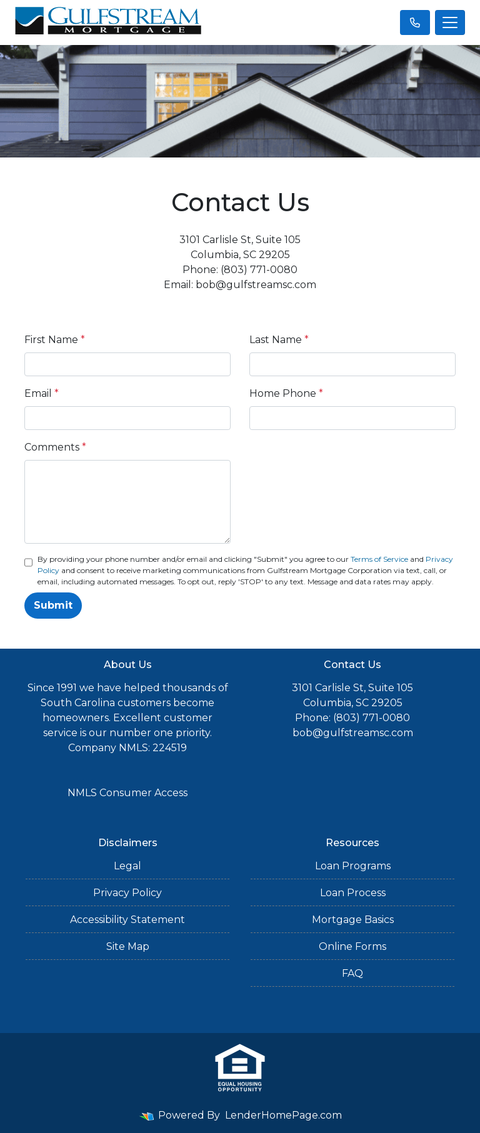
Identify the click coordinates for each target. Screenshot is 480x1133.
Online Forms (352, 946)
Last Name (279, 340)
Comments (55, 447)
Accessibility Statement (127, 920)
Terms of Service (379, 559)
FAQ (352, 973)
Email (41, 393)
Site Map (127, 946)
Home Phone (286, 393)
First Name (54, 340)
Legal (127, 866)
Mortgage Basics (353, 920)
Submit (53, 605)
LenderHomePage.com (283, 1115)
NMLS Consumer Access (128, 793)
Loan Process (353, 893)
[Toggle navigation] (450, 22)
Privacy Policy (127, 893)
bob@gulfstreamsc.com (352, 733)
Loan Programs (353, 866)
